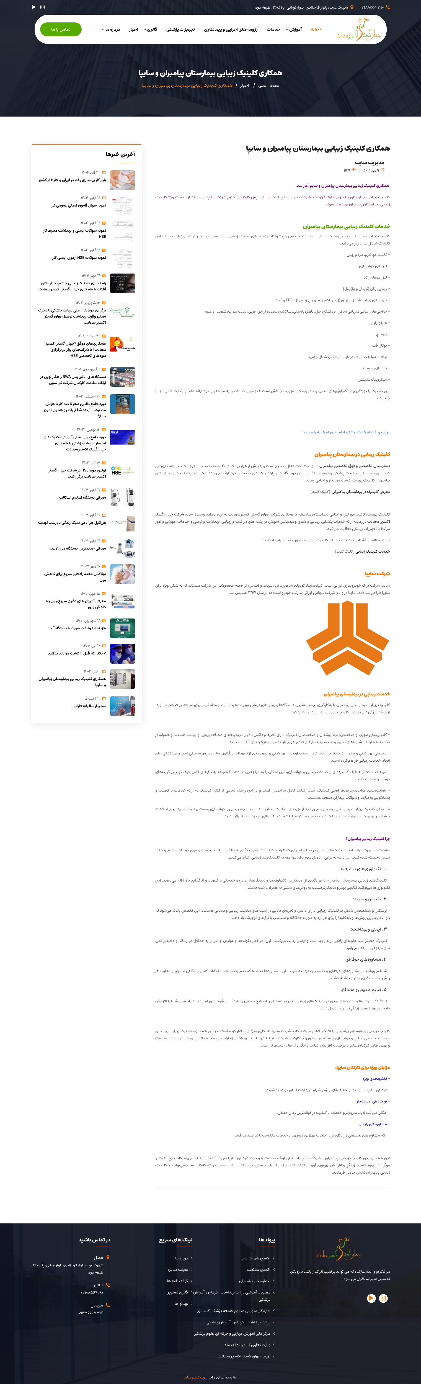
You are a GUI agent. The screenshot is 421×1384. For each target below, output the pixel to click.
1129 (350, 170)
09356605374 (90, 1313)
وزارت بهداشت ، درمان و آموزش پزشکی (238, 1322)
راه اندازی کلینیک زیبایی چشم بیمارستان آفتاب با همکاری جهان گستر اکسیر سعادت (72, 286)
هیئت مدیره (177, 1269)
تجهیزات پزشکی (180, 29)
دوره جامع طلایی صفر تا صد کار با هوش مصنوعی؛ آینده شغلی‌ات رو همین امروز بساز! (75, 410)
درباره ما (112, 29)
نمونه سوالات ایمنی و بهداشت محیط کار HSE (74, 233)
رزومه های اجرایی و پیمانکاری (231, 29)
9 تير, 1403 (373, 170)
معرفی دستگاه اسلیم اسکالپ (82, 497)
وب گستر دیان (194, 1377)
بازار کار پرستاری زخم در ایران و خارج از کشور (72, 180)
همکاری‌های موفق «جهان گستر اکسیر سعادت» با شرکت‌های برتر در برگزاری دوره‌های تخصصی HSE (76, 349)
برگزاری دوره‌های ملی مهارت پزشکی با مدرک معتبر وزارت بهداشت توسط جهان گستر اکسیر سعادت (72, 316)
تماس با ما (61, 29)
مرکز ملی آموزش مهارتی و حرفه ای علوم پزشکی (232, 1333)
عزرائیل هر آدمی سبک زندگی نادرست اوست (72, 522)
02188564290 (372, 7)
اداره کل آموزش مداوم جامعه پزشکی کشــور (233, 1311)
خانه (315, 29)
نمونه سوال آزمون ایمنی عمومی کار (78, 205)
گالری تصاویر (178, 1292)
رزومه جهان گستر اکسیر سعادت (244, 1356)
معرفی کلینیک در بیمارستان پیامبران (360, 491)
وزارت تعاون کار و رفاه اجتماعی (245, 1345)
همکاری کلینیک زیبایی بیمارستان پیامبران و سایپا (72, 682)
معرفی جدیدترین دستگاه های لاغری (77, 548)
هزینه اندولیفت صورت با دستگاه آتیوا (77, 628)
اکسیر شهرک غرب (255, 1258)
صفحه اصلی (269, 85)
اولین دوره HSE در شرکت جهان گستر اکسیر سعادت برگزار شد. (77, 473)
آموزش (295, 29)
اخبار (133, 29)
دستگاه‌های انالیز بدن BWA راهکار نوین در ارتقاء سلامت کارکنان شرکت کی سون (73, 379)
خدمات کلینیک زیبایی (372, 551)
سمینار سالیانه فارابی (89, 706)
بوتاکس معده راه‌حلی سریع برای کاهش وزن (75, 577)
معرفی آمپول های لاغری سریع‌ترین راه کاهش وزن (76, 604)
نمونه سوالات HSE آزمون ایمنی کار (79, 257)
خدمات (273, 29)
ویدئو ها (181, 1303)
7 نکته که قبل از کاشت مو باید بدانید (77, 653)
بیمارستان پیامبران (254, 1281)
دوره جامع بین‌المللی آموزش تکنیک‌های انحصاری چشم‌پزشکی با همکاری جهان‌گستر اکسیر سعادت (74, 443)
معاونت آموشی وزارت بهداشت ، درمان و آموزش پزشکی (231, 1296)
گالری (152, 29)
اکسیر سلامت (258, 1269)
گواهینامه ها (177, 1281)
